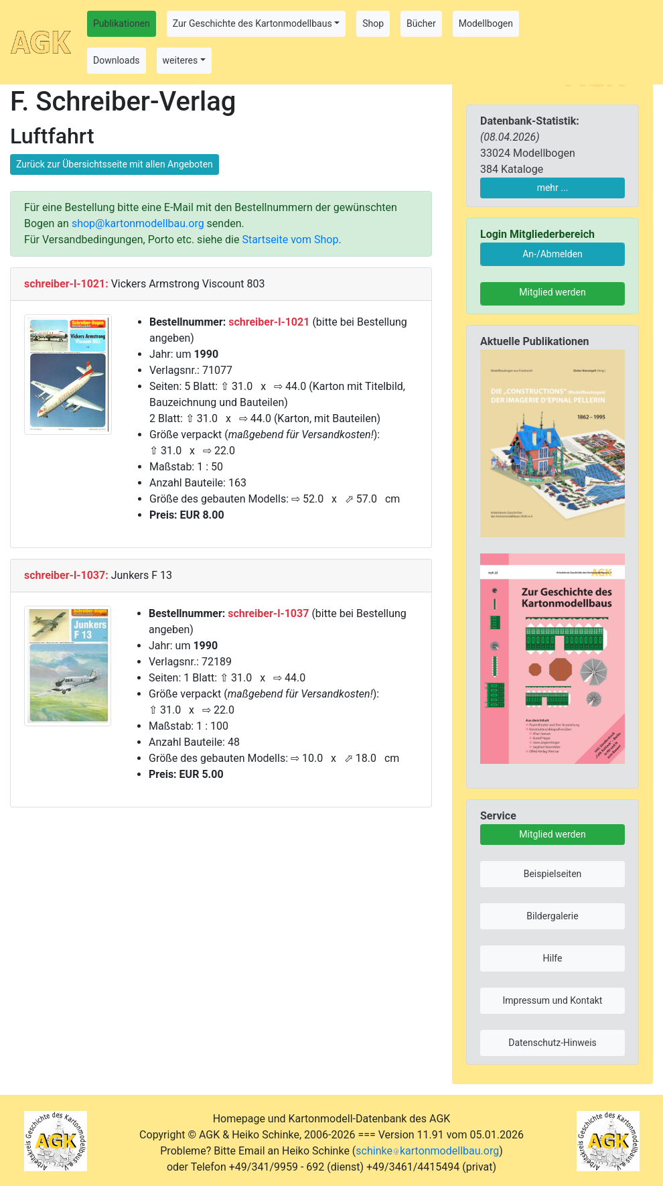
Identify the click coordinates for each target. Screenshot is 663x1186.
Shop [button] (373, 23)
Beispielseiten (553, 873)
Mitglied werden (552, 292)
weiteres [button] (180, 60)
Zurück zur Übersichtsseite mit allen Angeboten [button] (114, 164)
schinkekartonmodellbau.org (427, 1150)
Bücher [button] (421, 23)
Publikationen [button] (121, 23)
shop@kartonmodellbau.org (138, 223)
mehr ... (553, 187)
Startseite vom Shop (290, 239)
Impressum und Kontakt (553, 1000)
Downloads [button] (116, 60)
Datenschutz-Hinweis (552, 1042)
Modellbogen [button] (486, 23)
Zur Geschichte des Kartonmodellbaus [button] (252, 23)
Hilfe (553, 958)
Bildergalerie (552, 916)
